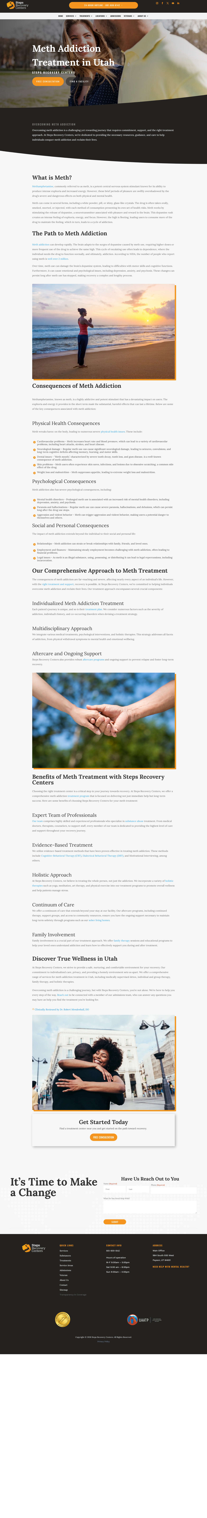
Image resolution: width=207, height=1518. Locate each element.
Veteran (63, 1275)
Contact (63, 1285)
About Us (142, 16)
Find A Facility (79, 81)
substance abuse (134, 821)
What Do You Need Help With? (116, 1198)
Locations (100, 16)
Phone (158, 1185)
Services (70, 16)
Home (60, 16)
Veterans (128, 16)
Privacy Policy (103, 1341)
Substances (65, 1255)
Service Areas (66, 1265)
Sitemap (64, 1289)
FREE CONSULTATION (103, 1137)
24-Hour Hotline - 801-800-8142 (102, 5)
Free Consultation (48, 81)
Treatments (85, 16)
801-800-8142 (113, 1250)
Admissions (115, 16)
